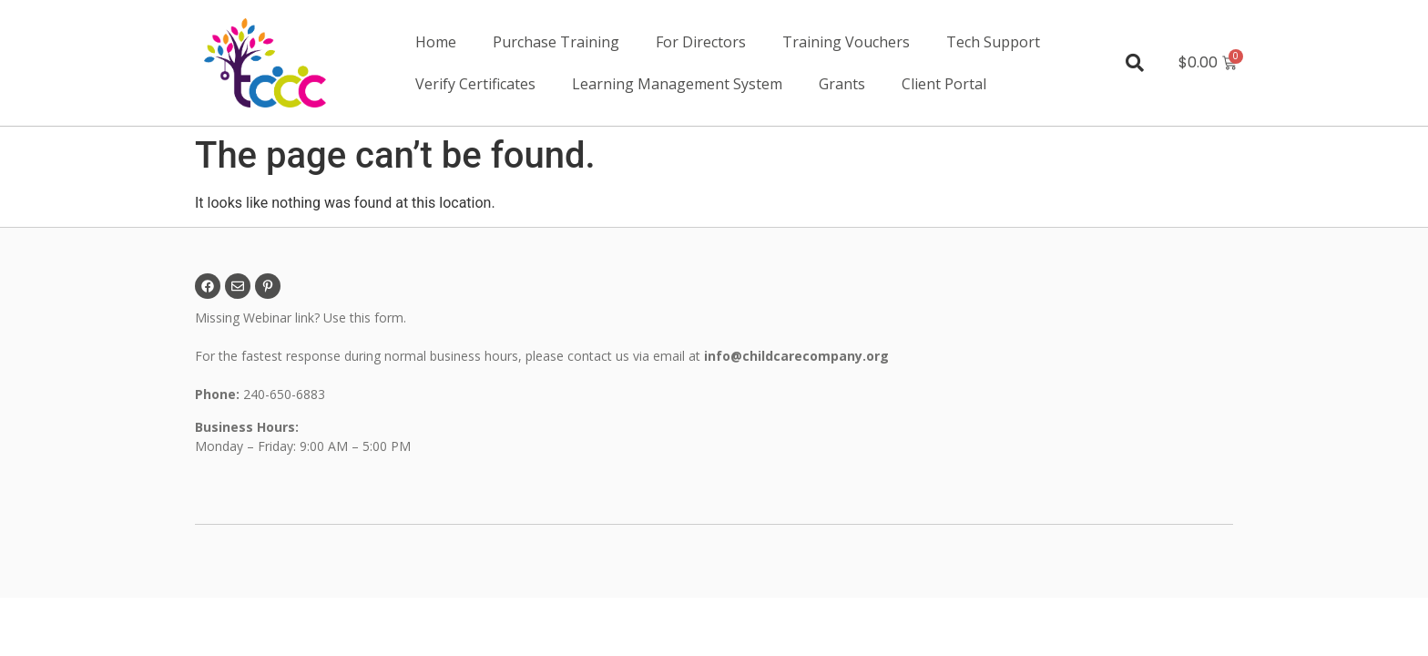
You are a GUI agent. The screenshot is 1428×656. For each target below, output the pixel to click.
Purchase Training (556, 42)
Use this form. (366, 317)
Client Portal (944, 84)
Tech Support (993, 42)
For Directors (701, 42)
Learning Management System (677, 84)
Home (435, 42)
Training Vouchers (846, 42)
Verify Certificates (475, 84)
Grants (842, 84)
